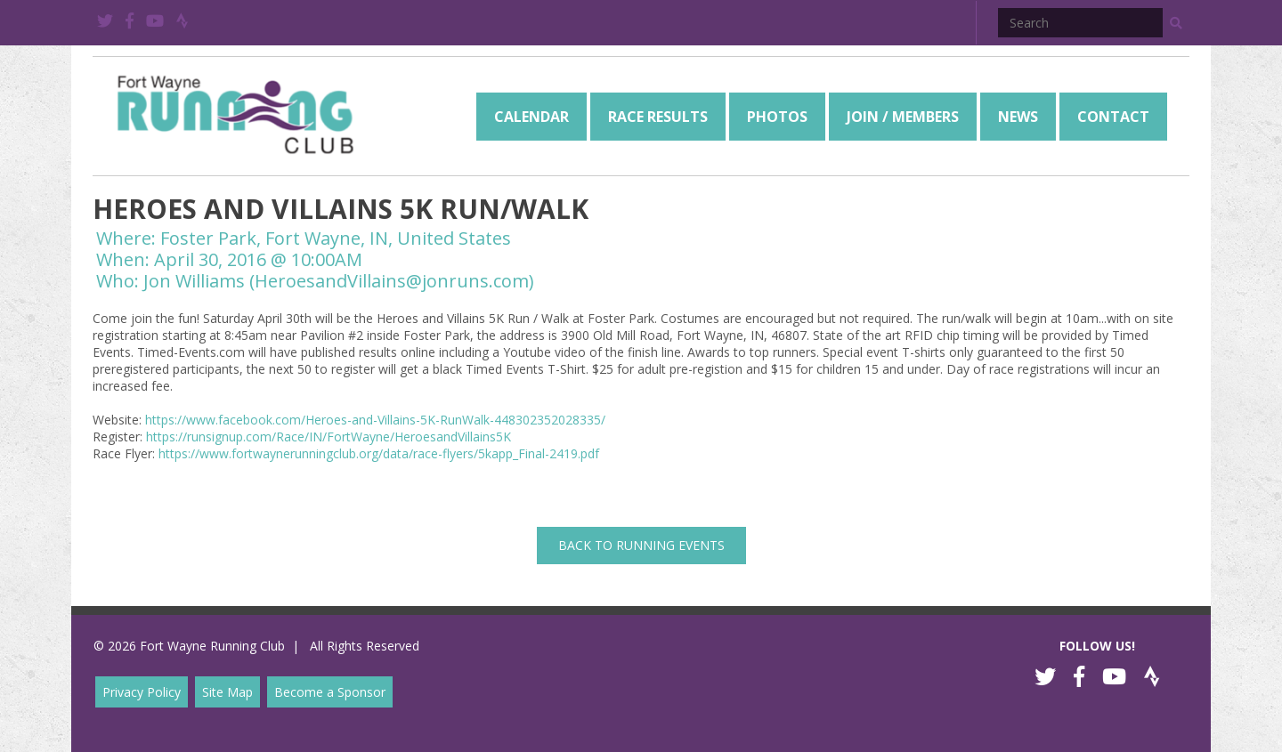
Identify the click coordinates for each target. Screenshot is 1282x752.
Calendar (531, 116)
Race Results (658, 116)
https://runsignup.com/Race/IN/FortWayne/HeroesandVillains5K (328, 436)
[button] (1176, 23)
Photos (777, 116)
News (1018, 116)
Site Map (227, 691)
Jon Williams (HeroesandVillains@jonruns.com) (338, 281)
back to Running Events (641, 545)
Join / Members (903, 116)
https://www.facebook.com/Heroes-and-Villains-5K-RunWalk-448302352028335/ (375, 419)
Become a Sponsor (329, 691)
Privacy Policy (141, 691)
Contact (1113, 116)
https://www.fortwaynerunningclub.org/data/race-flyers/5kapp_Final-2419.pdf (378, 453)
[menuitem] (531, 117)
